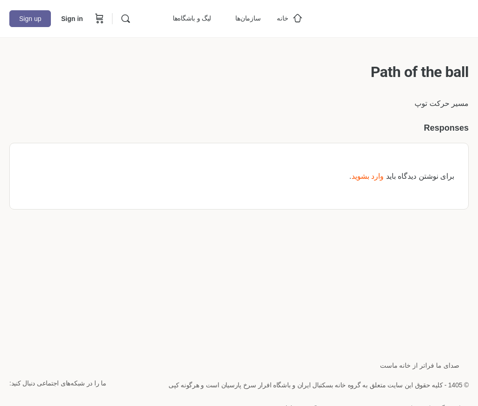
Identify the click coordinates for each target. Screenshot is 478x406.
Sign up (30, 18)
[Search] (125, 18)
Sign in (72, 18)
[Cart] (98, 18)
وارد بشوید (367, 176)
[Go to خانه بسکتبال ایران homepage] (399, 17)
